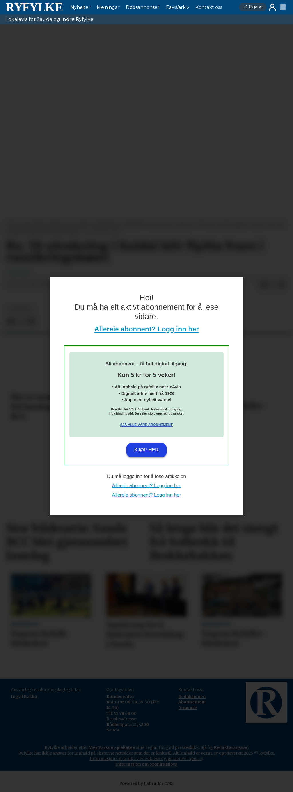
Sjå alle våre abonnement (146, 425)
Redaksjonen (192, 696)
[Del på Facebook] (263, 285)
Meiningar (108, 7)
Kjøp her (146, 450)
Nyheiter (80, 7)
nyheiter (20, 309)
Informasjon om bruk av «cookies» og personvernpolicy (146, 758)
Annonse (187, 707)
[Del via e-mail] (282, 285)
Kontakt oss (208, 7)
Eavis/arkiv (177, 7)
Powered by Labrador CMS (146, 783)
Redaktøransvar (231, 747)
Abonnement (192, 702)
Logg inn (272, 7)
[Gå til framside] (34, 7)
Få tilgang (253, 6)
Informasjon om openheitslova (146, 764)
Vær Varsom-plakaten (112, 747)
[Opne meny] (283, 7)
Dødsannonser (142, 7)
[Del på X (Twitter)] (272, 285)
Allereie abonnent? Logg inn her (146, 329)
